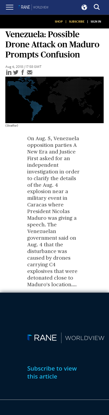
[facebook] (22, 73)
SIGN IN (96, 21)
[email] (29, 73)
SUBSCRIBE (76, 21)
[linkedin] (8, 73)
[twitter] (15, 73)
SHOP (59, 21)
